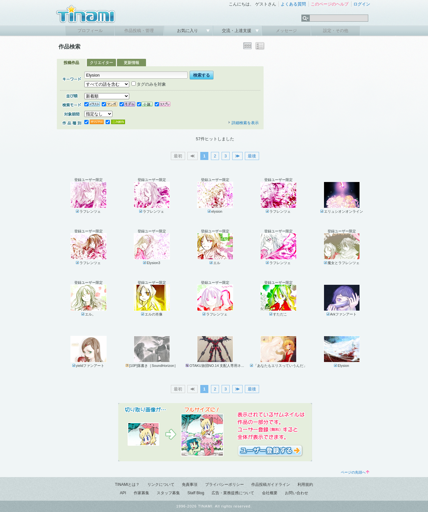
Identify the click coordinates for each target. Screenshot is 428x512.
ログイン (361, 4)
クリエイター (101, 62)
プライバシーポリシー (224, 484)
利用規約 (305, 484)
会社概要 (269, 493)
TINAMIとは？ (127, 484)
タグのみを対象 (148, 84)
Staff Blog (195, 493)
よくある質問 (293, 4)
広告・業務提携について (233, 493)
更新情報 (131, 62)
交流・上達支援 (237, 30)
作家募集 (141, 493)
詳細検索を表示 (243, 123)
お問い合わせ (296, 493)
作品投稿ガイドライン (270, 484)
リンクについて (160, 484)
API (123, 493)
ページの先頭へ (355, 472)
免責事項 (189, 484)
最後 (252, 156)
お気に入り (188, 30)
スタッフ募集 (168, 493)
